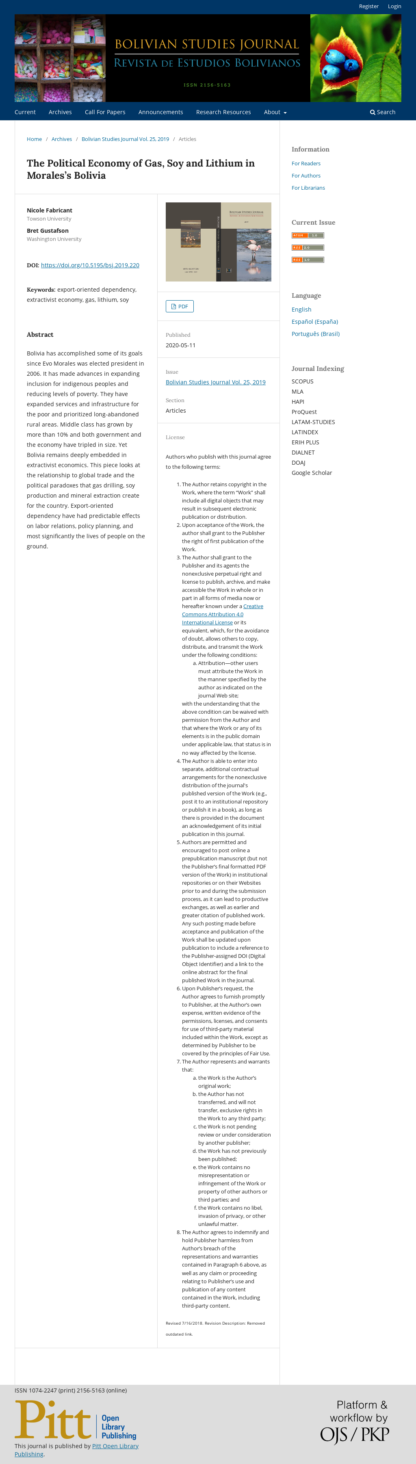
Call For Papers (105, 112)
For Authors (306, 175)
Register (369, 6)
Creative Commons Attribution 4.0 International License (222, 614)
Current (25, 112)
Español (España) (315, 321)
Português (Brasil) (316, 334)
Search (383, 112)
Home (34, 139)
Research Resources (223, 112)
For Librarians (308, 187)
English (302, 309)
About (273, 112)
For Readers (306, 163)
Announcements (161, 112)
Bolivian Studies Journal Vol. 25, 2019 (125, 139)
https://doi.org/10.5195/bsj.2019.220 (90, 265)
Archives (60, 112)
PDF (182, 306)
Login (394, 6)
